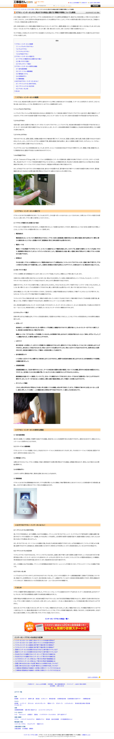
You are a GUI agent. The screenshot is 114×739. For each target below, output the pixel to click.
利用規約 (50, 684)
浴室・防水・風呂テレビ (31, 709)
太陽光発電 (18, 728)
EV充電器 (25, 728)
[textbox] (72, 6)
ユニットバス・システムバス (45, 709)
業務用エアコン (40, 719)
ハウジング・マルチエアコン (27, 719)
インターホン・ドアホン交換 (30, 734)
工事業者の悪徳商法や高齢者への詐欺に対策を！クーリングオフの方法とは (37, 668)
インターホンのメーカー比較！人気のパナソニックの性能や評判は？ (35, 640)
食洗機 (16, 703)
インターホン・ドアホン (20, 724)
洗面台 (36, 714)
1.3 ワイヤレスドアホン (22, 51)
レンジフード (23, 703)
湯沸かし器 (31, 698)
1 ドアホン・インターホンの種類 (24, 44)
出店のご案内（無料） (95, 2)
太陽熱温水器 (86, 698)
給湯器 (16, 698)
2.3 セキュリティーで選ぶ (23, 64)
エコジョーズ (23, 698)
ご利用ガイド (84, 2)
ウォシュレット (22, 714)
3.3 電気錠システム (22, 73)
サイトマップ (70, 684)
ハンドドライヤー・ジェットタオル (48, 714)
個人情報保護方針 (60, 684)
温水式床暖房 (55, 719)
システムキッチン (69, 703)
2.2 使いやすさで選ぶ (22, 61)
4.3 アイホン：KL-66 (22, 88)
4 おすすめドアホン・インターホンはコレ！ (26, 81)
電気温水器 (52, 698)
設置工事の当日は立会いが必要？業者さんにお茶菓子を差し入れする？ (36, 663)
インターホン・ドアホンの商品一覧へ (57, 619)
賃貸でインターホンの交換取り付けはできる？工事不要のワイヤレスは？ (36, 649)
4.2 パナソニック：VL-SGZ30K (25, 86)
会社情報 (52, 686)
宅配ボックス (40, 724)
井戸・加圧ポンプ (61, 714)
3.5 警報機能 (20, 78)
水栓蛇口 (29, 714)
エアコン (17, 719)
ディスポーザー (18, 705)
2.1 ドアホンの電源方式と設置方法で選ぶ (29, 59)
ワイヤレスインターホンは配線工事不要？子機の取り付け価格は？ (34, 645)
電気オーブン (51, 703)
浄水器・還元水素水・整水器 (82, 703)
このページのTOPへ (94, 677)
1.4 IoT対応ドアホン (22, 54)
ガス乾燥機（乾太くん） (66, 719)
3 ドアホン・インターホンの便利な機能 (26, 66)
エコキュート (44, 698)
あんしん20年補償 (74, 2)
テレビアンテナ (31, 724)
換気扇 (48, 719)
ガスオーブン (59, 703)
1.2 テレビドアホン (21, 49)
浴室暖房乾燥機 (19, 709)
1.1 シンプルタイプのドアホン (25, 46)
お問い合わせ (60, 686)
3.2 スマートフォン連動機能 (24, 71)
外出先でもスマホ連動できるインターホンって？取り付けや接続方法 (35, 654)
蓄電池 (31, 728)
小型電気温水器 (61, 698)
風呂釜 (37, 698)
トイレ (16, 714)
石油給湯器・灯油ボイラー (74, 698)
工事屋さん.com (86, 734)
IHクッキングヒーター (40, 703)
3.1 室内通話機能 (21, 69)
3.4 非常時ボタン (21, 76)
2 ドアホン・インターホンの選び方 (24, 56)
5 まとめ (17, 91)
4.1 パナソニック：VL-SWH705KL (26, 83)
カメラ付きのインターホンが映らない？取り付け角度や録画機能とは (35, 659)
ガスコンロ (30, 703)
